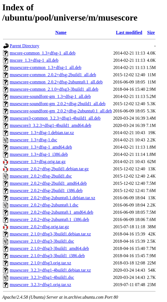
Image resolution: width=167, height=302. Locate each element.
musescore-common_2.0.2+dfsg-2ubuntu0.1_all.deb (56, 82)
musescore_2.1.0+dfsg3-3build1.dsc (42, 241)
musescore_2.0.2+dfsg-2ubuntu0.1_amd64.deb (51, 212)
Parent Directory (24, 45)
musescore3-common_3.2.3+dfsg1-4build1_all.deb (55, 118)
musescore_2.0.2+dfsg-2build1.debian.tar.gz (49, 168)
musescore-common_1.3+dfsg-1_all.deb (45, 67)
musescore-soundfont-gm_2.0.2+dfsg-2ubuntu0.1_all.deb (61, 111)
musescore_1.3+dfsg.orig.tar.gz (38, 161)
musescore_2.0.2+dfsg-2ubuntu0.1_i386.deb (49, 219)
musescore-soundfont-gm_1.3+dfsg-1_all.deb (50, 96)
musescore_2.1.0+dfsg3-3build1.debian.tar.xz (50, 234)
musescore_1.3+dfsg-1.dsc (33, 140)
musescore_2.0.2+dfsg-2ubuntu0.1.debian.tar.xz (52, 197)
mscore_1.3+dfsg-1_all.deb (34, 60)
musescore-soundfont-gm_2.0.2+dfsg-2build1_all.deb (58, 103)
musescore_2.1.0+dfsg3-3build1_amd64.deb (49, 248)
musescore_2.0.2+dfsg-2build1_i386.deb (46, 190)
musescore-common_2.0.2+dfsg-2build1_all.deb (53, 74)
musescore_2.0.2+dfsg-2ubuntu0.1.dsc (44, 205)
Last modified (129, 32)
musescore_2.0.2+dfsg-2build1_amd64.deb (48, 183)
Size (151, 32)
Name (60, 32)
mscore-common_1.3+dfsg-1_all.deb (43, 53)
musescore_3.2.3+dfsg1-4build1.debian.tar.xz (50, 270)
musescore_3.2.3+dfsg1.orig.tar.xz (40, 284)
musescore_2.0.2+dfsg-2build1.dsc (41, 176)
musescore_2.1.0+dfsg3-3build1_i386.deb (47, 255)
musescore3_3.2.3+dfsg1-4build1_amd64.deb (50, 125)
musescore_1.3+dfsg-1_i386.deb (39, 154)
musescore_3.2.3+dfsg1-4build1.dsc (42, 277)
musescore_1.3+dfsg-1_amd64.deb (41, 147)
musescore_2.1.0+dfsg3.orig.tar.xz (40, 263)
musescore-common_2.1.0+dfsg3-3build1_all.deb (54, 89)
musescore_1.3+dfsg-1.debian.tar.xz (42, 132)
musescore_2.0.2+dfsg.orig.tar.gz (39, 226)
